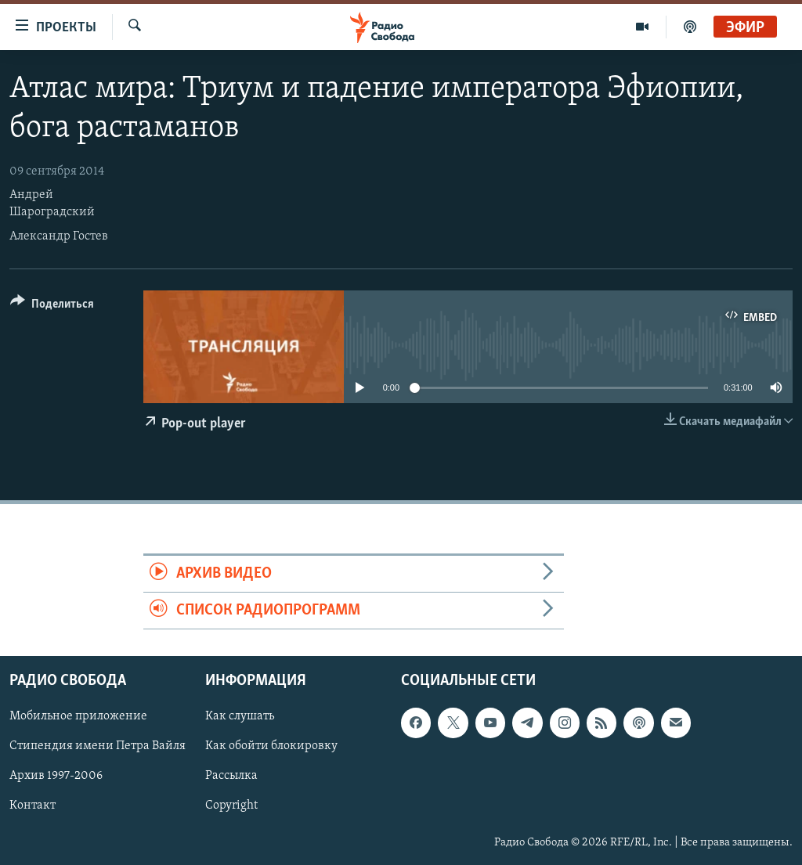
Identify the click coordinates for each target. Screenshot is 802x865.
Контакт (32, 806)
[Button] (52, 306)
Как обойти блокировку (271, 747)
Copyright (231, 806)
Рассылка (231, 776)
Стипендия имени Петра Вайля (97, 747)
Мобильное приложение (78, 717)
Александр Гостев (58, 236)
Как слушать (239, 717)
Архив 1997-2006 (56, 776)
